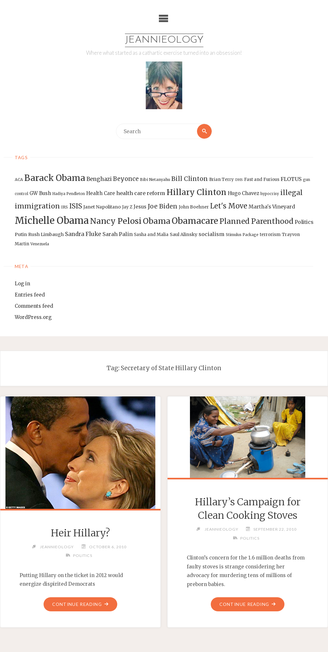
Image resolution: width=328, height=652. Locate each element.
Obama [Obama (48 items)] (156, 221)
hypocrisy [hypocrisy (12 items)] (269, 194)
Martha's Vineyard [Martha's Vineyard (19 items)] (272, 206)
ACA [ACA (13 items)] (19, 179)
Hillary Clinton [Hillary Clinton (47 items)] (196, 192)
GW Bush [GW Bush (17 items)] (40, 193)
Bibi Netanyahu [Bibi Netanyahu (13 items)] (155, 179)
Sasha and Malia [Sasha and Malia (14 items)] (151, 234)
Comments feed (34, 306)
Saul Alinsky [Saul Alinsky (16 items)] (183, 234)
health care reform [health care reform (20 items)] (140, 193)
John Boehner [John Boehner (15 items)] (194, 207)
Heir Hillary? (80, 533)
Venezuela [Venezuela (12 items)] (39, 244)
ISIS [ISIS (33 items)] (75, 206)
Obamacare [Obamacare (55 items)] (195, 221)
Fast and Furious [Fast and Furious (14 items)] (261, 179)
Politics (82, 555)
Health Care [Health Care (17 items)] (100, 193)
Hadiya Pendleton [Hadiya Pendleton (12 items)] (68, 194)
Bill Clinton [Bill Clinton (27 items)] (189, 179)
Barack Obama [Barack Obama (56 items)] (54, 178)
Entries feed (30, 295)
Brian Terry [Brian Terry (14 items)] (221, 179)
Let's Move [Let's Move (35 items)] (228, 205)
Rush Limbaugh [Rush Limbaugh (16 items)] (46, 234)
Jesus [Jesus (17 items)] (140, 207)
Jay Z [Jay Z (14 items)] (127, 207)
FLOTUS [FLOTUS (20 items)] (291, 179)
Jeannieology (164, 40)
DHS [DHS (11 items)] (239, 180)
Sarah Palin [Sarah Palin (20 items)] (117, 234)
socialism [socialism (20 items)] (212, 234)
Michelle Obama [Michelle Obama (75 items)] (52, 220)
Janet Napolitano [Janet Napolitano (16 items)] (102, 207)
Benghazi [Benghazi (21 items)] (99, 179)
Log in (22, 284)
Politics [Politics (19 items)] (304, 222)
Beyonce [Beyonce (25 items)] (126, 179)
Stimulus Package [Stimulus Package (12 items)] (242, 234)
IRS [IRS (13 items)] (64, 207)
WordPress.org (33, 317)
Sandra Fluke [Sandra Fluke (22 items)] (83, 234)
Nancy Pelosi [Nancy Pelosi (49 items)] (116, 221)
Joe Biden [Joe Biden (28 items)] (162, 206)
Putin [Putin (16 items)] (21, 234)
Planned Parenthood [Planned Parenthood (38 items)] (256, 221)
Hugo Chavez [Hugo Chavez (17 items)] (243, 193)
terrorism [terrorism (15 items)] (270, 234)
